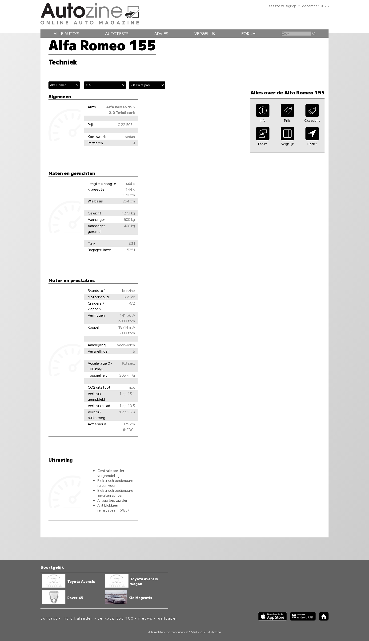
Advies (161, 33)
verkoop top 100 (115, 618)
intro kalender (78, 618)
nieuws (145, 618)
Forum (248, 33)
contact (49, 618)
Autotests (116, 33)
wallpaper (167, 618)
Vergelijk (204, 33)
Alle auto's (66, 33)
